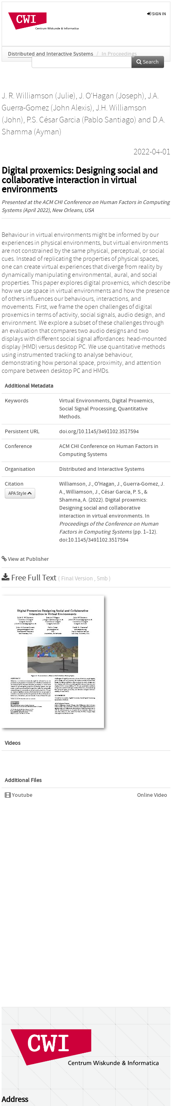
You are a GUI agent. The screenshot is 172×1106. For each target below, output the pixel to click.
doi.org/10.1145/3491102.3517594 (99, 431)
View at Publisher (25, 559)
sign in (156, 13)
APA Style (20, 493)
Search (147, 62)
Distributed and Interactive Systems (50, 54)
